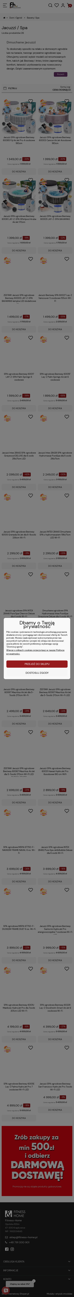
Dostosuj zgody (37, 673)
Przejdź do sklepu (37, 664)
